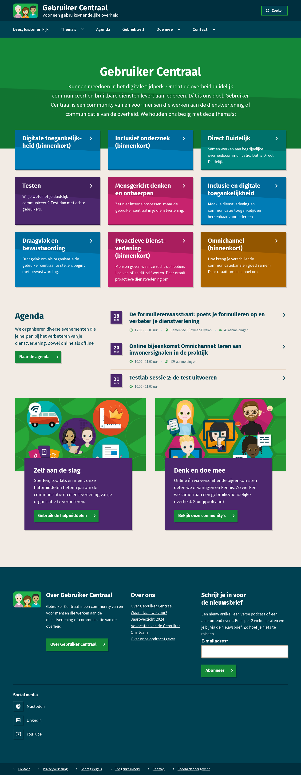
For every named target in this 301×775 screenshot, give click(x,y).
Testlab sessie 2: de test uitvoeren (173, 378)
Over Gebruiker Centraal (73, 644)
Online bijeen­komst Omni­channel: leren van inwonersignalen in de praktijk (185, 349)
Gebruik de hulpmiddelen (62, 515)
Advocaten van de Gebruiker (155, 625)
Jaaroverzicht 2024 (147, 619)
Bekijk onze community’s (202, 515)
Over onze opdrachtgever (153, 639)
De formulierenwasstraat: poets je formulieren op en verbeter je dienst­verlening (197, 318)
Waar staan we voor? (149, 612)
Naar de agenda (34, 357)
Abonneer (215, 670)
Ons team (139, 632)
